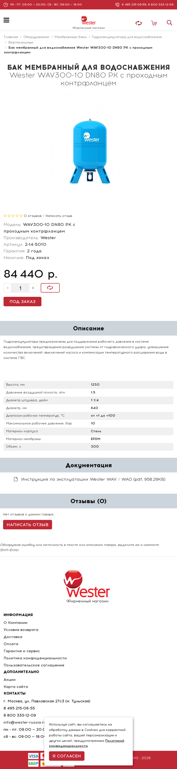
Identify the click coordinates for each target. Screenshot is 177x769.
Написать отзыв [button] (28, 524)
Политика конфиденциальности (35, 658)
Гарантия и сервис (22, 651)
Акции (10, 679)
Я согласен (67, 756)
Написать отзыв (58, 216)
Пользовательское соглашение (34, 665)
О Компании (15, 622)
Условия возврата (21, 629)
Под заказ (22, 301)
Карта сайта (16, 686)
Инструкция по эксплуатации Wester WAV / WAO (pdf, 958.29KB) (89, 479)
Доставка (13, 637)
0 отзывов (33, 216)
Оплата (11, 644)
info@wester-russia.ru (25, 722)
